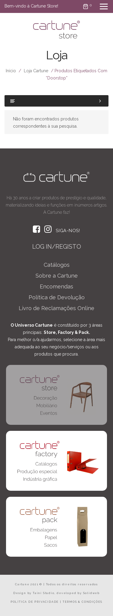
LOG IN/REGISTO (56, 246)
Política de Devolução (57, 297)
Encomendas (56, 286)
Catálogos (57, 265)
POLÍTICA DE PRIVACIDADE (35, 601)
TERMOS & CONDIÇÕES (82, 601)
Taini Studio (44, 593)
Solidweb (91, 593)
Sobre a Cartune (57, 275)
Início (11, 70)
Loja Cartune (36, 70)
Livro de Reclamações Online (56, 308)
